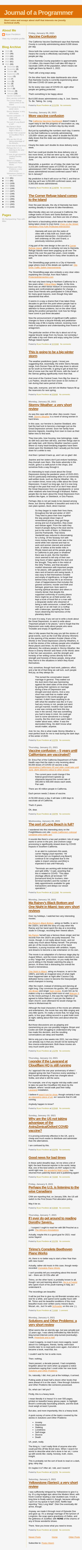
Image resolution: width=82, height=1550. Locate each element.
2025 (7, 53)
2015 (7, 191)
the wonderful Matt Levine (56, 1170)
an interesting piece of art (40, 1097)
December (11, 67)
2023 (7, 59)
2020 (7, 178)
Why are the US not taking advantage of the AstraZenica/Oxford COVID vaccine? (48, 1124)
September (12, 74)
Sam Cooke (55, 991)
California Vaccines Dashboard (47, 121)
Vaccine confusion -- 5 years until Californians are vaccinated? (52, 752)
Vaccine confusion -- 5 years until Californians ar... (15, 118)
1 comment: (64, 1310)
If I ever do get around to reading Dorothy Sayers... (52, 1220)
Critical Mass (50, 284)
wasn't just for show (48, 1094)
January (10, 93)
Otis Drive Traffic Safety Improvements (52, 266)
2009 (7, 207)
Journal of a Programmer (38, 12)
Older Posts (74, 1537)
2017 (7, 186)
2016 (7, 188)
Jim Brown (33, 991)
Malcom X (74, 993)
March (10, 89)
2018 (7, 183)
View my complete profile (13, 39)
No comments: (66, 105)
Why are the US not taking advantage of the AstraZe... (15, 141)
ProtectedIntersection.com (40, 277)
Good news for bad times (47, 1157)
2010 (7, 204)
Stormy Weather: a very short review (16, 112)
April (9, 86)
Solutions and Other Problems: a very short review (52, 1323)
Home (55, 1537)
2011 (7, 201)
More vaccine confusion (46, 115)
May (9, 84)
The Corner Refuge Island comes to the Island (15, 102)
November (11, 69)
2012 (7, 199)
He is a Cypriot (70, 1282)
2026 (7, 51)
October (10, 71)
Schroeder (57, 1306)
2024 (7, 56)
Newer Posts (34, 1537)
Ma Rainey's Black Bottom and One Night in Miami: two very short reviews (53, 906)
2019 (7, 181)
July (9, 79)
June (9, 81)
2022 (7, 61)
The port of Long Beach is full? (51, 824)
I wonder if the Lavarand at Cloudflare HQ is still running (49, 1063)
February (11, 91)
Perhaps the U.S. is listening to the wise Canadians (15, 150)
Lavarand (32, 1090)
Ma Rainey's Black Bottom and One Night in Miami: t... (15, 128)
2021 (7, 64)
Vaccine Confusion (42, 36)
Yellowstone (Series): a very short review (15, 174)
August (10, 76)
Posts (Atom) (48, 1543)
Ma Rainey (33, 935)
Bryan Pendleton (12, 34)
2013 (7, 196)
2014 (7, 194)
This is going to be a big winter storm (16, 108)
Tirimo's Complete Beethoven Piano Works (14, 163)
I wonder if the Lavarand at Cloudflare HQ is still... (16, 135)
